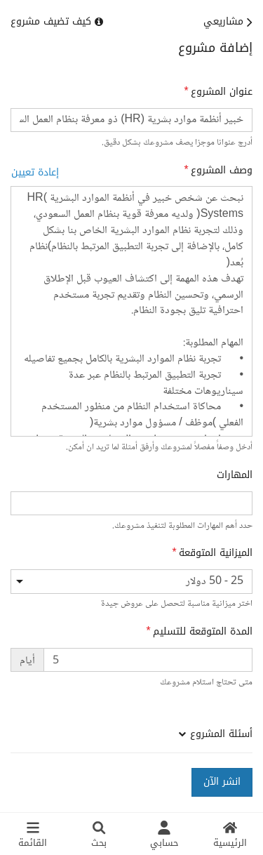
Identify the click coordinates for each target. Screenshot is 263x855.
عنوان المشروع (221, 92)
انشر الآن (222, 781)
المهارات (234, 475)
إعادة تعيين (35, 172)
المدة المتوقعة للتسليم (202, 632)
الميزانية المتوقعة (215, 553)
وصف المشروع (221, 170)
